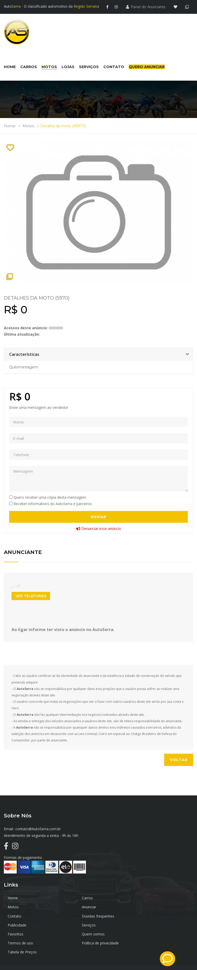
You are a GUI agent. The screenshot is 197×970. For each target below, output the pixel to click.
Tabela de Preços (22, 933)
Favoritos (142, 915)
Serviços (78, 915)
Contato (77, 906)
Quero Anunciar (147, 66)
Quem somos (19, 924)
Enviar (98, 516)
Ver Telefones (30, 595)
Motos (28, 125)
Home (9, 125)
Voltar (179, 759)
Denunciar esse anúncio (98, 527)
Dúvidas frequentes (150, 906)
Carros (76, 897)
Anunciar (15, 906)
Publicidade (17, 915)
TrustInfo (185, 955)
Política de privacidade (152, 924)
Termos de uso (83, 924)
